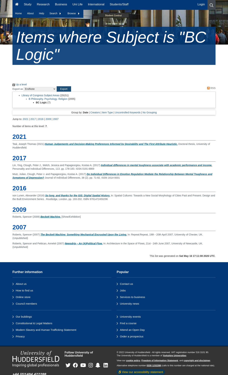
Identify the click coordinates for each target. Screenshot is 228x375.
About (30, 13)
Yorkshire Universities (174, 355)
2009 (48, 119)
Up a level (19, 84)
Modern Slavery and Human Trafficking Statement (46, 329)
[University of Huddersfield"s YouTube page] (83, 365)
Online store (23, 297)
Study (28, 4)
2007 (56, 119)
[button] (212, 5)
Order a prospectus (131, 336)
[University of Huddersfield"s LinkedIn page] (105, 365)
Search (55, 13)
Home (18, 13)
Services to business (132, 297)
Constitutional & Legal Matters (34, 323)
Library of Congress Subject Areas (40, 95)
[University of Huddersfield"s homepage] (35, 359)
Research (43, 4)
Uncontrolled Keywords (128, 112)
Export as (17, 89)
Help (41, 13)
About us (21, 283)
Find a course (128, 323)
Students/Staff (119, 4)
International (96, 4)
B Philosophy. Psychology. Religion (48, 98)
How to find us (24, 290)
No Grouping (149, 112)
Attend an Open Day (132, 329)
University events (130, 316)
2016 (40, 119)
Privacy (20, 336)
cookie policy (133, 360)
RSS (211, 88)
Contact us (126, 283)
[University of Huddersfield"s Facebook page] (75, 365)
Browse (74, 13)
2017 (33, 119)
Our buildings (24, 316)
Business (61, 4)
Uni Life (77, 4)
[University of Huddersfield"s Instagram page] (91, 365)
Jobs (123, 290)
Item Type (107, 112)
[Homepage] (16, 5)
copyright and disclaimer (197, 360)
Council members (26, 303)
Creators (95, 112)
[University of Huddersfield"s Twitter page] (68, 365)
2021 (25, 119)
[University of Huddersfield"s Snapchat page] (98, 365)
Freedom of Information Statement (159, 360)
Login (201, 4)
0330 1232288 (154, 365)
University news (129, 303)
